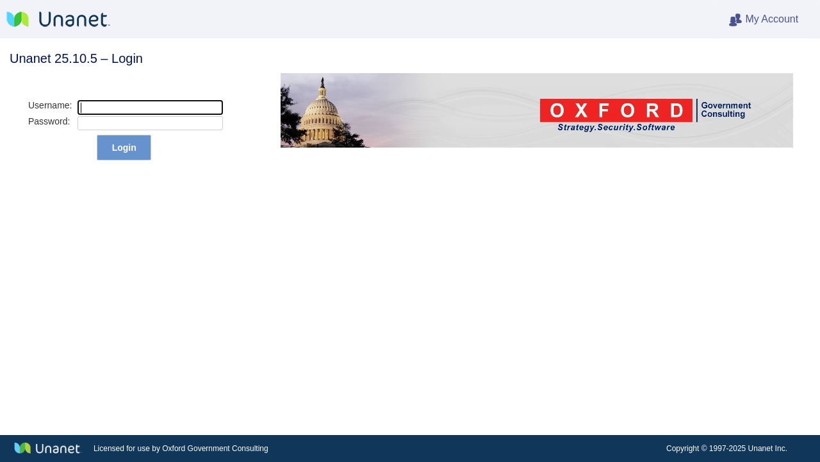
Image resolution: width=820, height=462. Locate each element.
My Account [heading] (774, 20)
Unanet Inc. (767, 448)
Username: (50, 105)
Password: (49, 121)
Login (124, 147)
